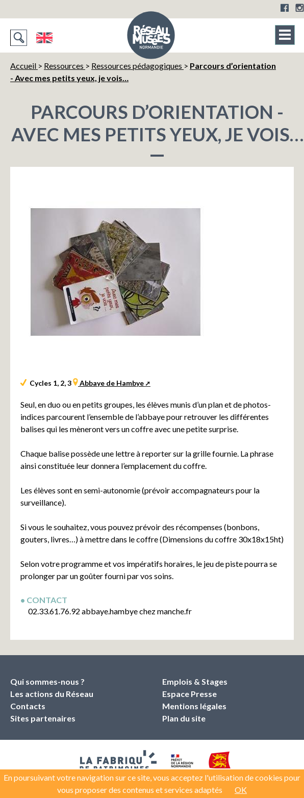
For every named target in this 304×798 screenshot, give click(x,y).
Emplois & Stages (194, 681)
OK (241, 789)
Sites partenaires (42, 718)
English (44, 37)
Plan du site (184, 718)
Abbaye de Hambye (111, 383)
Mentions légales (194, 706)
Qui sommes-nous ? (47, 681)
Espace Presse (189, 694)
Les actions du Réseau (51, 694)
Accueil (24, 65)
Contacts (27, 706)
